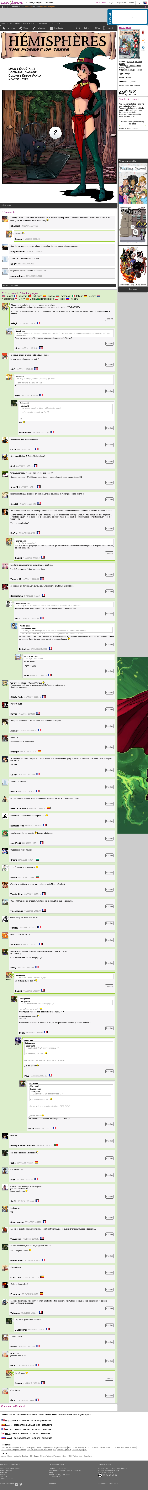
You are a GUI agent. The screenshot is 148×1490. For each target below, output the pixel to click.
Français (20, 296)
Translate (109, 319)
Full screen (41, 28)
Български (63, 296)
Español (49, 296)
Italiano (77, 296)
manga (25, 23)
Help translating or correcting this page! (132, 123)
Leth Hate (61, 1450)
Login (111, 2)
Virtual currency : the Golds (59, 1474)
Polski (60, 299)
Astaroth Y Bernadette (43, 1450)
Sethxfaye (125, 1447)
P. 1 (58, 23)
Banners (3, 1474)
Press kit (3, 1472)
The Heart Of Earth (97, 1447)
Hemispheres (43, 23)
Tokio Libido (72, 1447)
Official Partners (6, 1479)
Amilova (4, 1447)
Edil (54, 1450)
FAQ (51, 1472)
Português (35, 296)
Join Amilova (101, 2)
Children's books (46, 1456)
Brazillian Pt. (45, 299)
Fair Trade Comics (105, 1472)
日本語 (19, 299)
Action (3, 1456)
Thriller (75, 1456)
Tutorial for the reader (57, 1468)
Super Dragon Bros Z (45, 1447)
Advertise (3, 1477)
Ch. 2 (52, 23)
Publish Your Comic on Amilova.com (112, 1468)
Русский (72, 299)
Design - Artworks (14, 1456)
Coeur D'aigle (77, 1450)
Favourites (11, 28)
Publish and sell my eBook (108, 1470)
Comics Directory (14, 23)
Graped (133, 1447)
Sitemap (52, 1484)
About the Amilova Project (10, 1468)
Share (25, 28)
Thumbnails (58, 28)
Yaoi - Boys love (85, 1456)
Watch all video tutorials (128, 129)
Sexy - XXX (67, 1456)
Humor (33, 23)
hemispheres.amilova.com (129, 86)
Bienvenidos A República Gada (13, 1450)
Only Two (30, 1450)
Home (3, 23)
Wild (85, 1450)
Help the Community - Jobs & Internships (65, 1470)
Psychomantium (60, 1447)
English (7, 296)
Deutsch (90, 296)
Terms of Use (54, 1477)
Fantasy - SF (27, 1456)
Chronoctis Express (28, 1447)
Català (31, 299)
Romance (57, 1456)
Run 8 (68, 1450)
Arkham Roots (83, 1447)
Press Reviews (6, 1470)
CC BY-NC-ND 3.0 (107, 1475)
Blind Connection (113, 1447)
